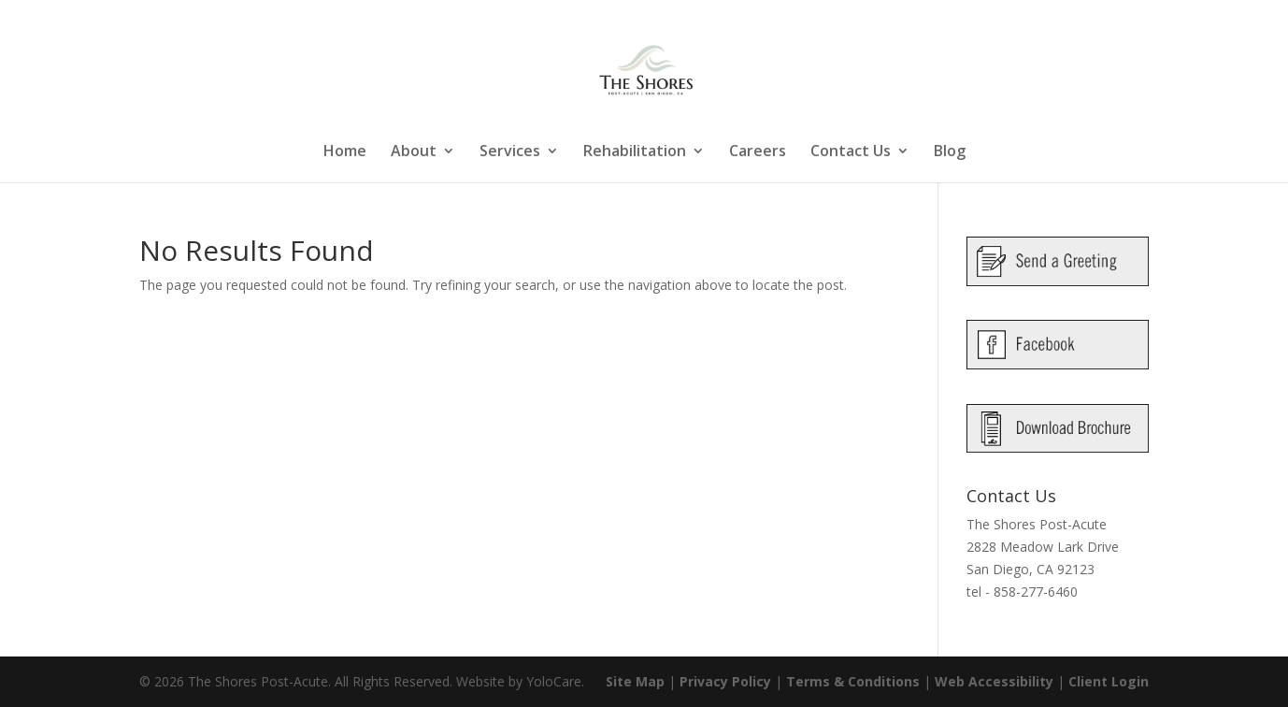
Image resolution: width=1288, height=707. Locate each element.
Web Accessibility (994, 681)
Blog (950, 152)
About (413, 152)
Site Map (635, 681)
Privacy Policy (725, 681)
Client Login (1108, 681)
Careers (757, 152)
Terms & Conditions (853, 681)
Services (509, 152)
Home (344, 152)
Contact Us (850, 152)
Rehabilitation (634, 152)
